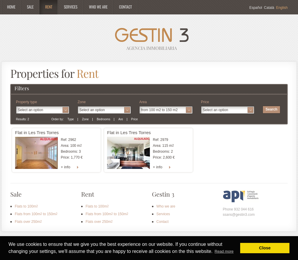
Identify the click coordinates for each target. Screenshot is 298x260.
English (282, 8)
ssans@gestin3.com (239, 215)
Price (134, 119)
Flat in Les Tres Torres (37, 132)
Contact (162, 222)
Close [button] (265, 248)
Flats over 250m (28, 222)
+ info (65, 167)
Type (70, 119)
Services (163, 214)
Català (269, 8)
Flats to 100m (26, 206)
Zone (85, 119)
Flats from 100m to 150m (36, 214)
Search (271, 109)
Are (120, 119)
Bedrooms (103, 119)
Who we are (165, 206)
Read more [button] (224, 251)
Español (255, 8)
